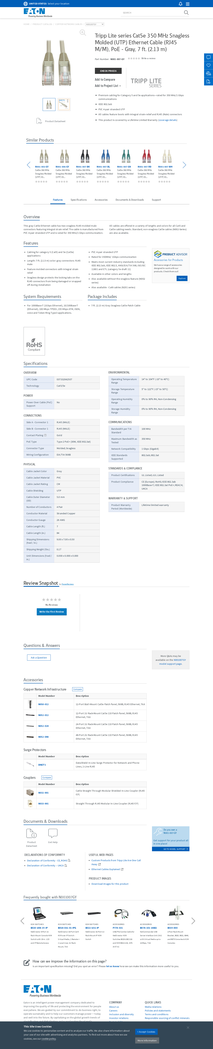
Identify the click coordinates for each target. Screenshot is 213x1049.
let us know (112, 966)
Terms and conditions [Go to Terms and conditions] (156, 1014)
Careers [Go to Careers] (113, 1010)
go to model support (176, 849)
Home (27, 24)
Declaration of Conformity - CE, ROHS (47, 860)
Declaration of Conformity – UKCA (45, 865)
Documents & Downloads (130, 199)
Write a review (148, 58)
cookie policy (49, 1038)
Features (58, 199)
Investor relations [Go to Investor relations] (119, 1018)
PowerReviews (68, 584)
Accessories (101, 199)
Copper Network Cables (68, 24)
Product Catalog (42, 24)
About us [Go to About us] (114, 1006)
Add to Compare (105, 79)
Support (156, 199)
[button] (187, 4)
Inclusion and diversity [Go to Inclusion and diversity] (121, 1014)
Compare (77, 689)
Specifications (79, 199)
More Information (147, 1040)
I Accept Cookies (146, 1031)
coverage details (168, 120)
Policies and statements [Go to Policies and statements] (158, 1010)
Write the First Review (51, 611)
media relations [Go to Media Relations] (153, 1006)
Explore (182, 278)
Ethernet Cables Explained (106, 869)
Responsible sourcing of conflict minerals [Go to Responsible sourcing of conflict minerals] (167, 1018)
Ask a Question (39, 657)
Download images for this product (110, 883)
